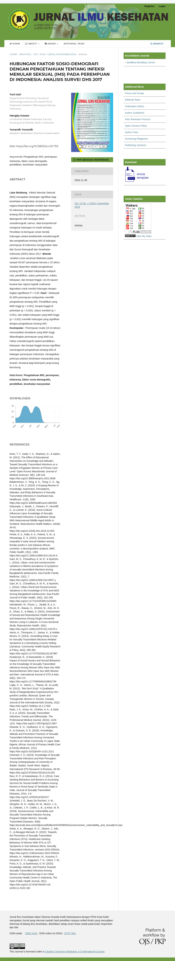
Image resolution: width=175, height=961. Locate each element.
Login (162, 6)
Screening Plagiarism (136, 138)
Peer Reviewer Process (138, 119)
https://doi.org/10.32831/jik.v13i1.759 (37, 146)
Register (149, 6)
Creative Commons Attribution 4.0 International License (74, 951)
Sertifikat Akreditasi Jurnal (140, 62)
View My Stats (143, 236)
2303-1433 (31, 933)
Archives (25, 54)
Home (15, 43)
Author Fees (131, 132)
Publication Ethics (134, 106)
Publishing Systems (135, 145)
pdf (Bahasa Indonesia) (92, 159)
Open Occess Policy (136, 125)
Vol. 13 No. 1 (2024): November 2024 (54, 54)
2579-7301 (70, 933)
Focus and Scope (134, 93)
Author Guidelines (134, 112)
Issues (50, 43)
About (31, 43)
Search (156, 43)
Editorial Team (74, 43)
